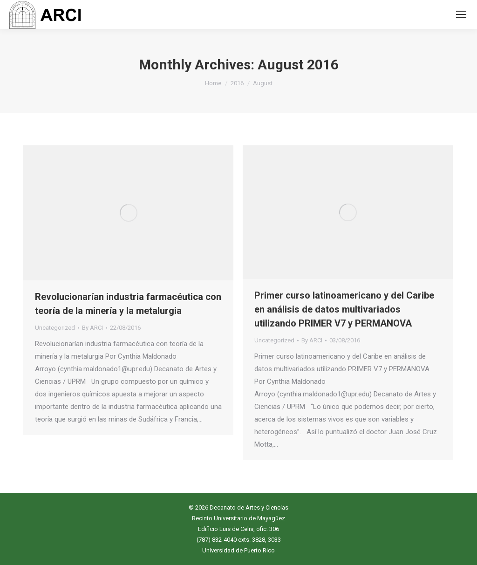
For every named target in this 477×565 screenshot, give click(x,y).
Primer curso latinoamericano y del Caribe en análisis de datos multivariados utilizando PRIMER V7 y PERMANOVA (344, 309)
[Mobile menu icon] (461, 14)
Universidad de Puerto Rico (238, 550)
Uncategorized (55, 327)
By (92, 327)
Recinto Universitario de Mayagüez (238, 518)
